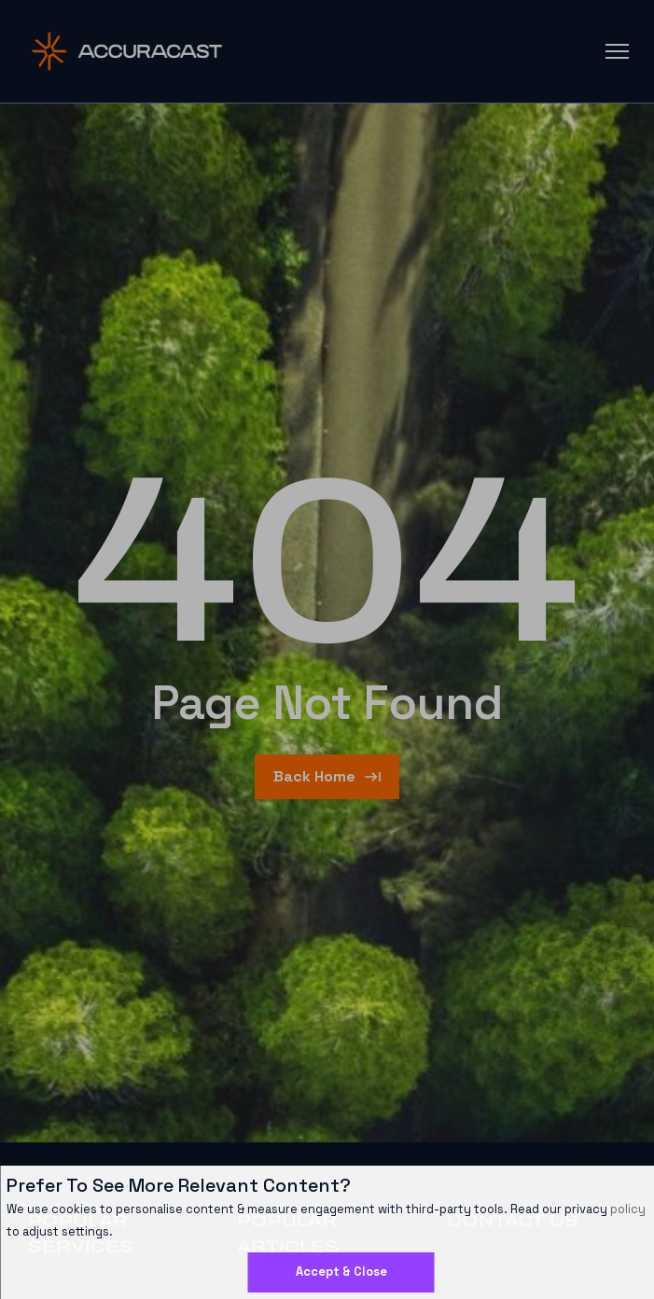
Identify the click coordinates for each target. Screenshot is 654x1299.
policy (628, 1209)
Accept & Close (341, 1271)
